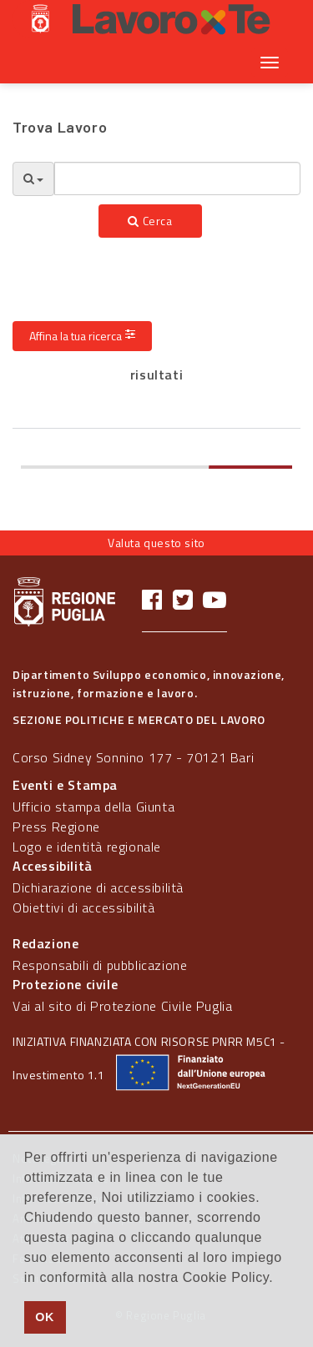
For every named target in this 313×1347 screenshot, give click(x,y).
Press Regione (56, 827)
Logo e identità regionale (87, 847)
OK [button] (44, 1317)
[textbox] (177, 178)
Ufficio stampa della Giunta (93, 807)
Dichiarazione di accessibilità (98, 887)
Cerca (150, 220)
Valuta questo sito (156, 542)
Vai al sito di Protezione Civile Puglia (122, 1006)
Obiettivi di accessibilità (84, 907)
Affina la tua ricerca (82, 335)
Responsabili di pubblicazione (100, 965)
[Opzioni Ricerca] (33, 179)
